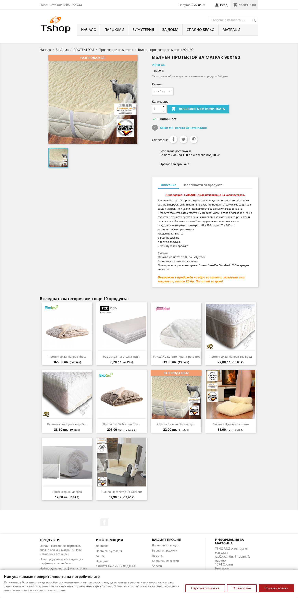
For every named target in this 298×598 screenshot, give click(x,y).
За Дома (170, 29)
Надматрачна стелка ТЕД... (121, 356)
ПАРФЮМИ (114, 29)
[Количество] (156, 109)
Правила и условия (109, 551)
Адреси (157, 566)
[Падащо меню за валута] (199, 5)
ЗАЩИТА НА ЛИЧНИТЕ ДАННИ (116, 566)
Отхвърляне (242, 588)
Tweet (183, 139)
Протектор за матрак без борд (230, 356)
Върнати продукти (164, 550)
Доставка (102, 546)
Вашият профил (166, 540)
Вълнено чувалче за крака (230, 424)
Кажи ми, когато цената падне (183, 128)
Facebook (104, 522)
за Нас (100, 556)
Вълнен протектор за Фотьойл (122, 492)
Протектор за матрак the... (67, 356)
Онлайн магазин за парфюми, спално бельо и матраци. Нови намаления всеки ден (61, 550)
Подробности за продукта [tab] (202, 185)
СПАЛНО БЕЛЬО (201, 29)
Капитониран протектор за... (67, 424)
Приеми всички (276, 588)
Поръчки (158, 555)
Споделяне (173, 139)
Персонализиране (205, 588)
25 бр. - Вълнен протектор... (176, 424)
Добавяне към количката (198, 109)
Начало (88, 29)
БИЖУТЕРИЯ (143, 29)
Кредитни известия (165, 561)
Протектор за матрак (67, 492)
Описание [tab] (168, 185)
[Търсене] (233, 20)
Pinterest (194, 139)
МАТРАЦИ (231, 29)
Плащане (102, 561)
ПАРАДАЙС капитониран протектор (176, 356)
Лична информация (165, 545)
